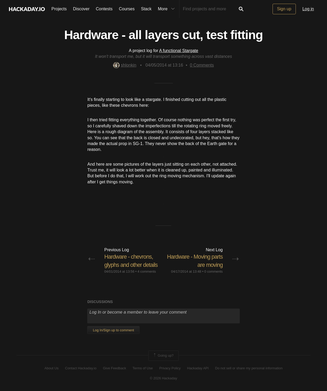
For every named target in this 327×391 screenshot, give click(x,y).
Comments (202, 65)
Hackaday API (198, 368)
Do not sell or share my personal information (249, 368)
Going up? (163, 356)
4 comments (146, 271)
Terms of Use (142, 368)
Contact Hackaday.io (80, 368)
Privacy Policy (170, 368)
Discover (81, 9)
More (167, 9)
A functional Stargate (178, 50)
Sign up (284, 9)
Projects (59, 9)
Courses (127, 9)
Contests (104, 9)
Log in (308, 9)
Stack (146, 9)
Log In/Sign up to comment (113, 330)
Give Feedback (114, 368)
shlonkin (124, 65)
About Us (51, 368)
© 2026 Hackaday (163, 378)
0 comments (213, 271)
